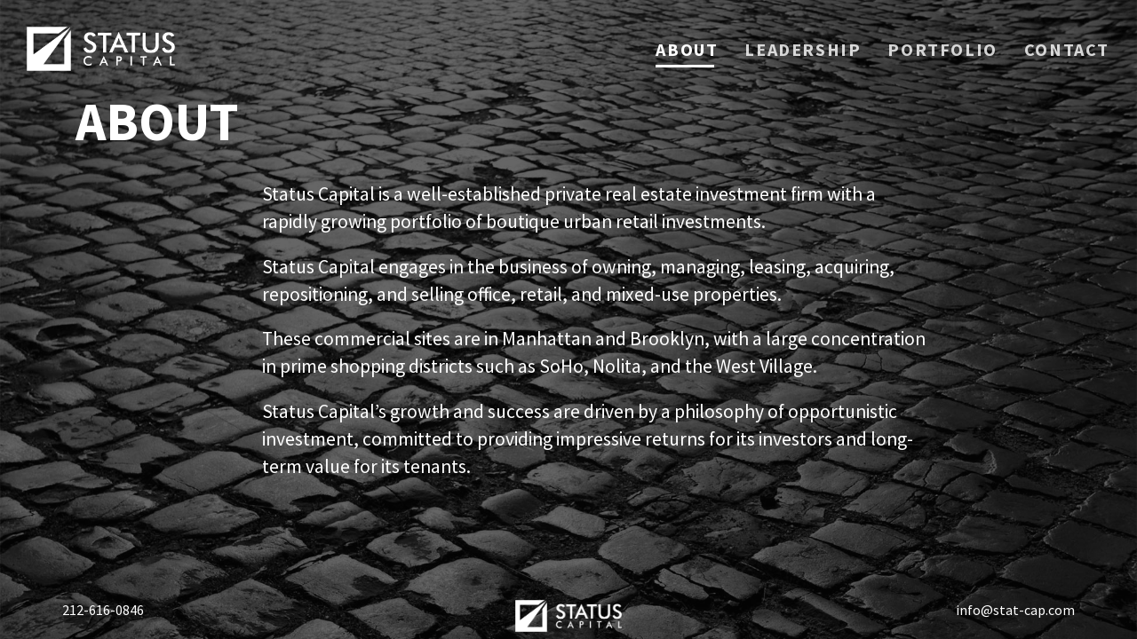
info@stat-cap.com (1015, 610)
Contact (1066, 50)
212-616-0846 (103, 610)
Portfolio (942, 50)
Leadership (802, 50)
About (687, 50)
